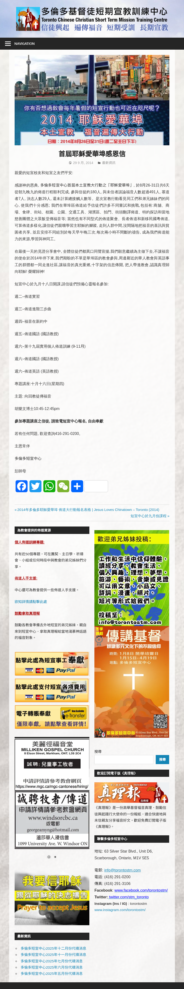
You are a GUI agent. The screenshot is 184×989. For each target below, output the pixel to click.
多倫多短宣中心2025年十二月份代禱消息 (53, 948)
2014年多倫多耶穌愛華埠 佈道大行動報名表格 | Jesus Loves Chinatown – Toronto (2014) (88, 510)
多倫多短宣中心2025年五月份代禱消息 (51, 973)
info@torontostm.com (122, 870)
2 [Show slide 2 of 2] (55, 857)
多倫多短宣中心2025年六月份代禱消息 (51, 967)
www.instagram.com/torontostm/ (119, 910)
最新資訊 (108, 163)
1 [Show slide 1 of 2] (49, 857)
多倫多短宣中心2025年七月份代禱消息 (51, 961)
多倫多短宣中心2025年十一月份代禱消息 (53, 955)
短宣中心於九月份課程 (149, 516)
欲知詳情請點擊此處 (31, 602)
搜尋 (98, 751)
